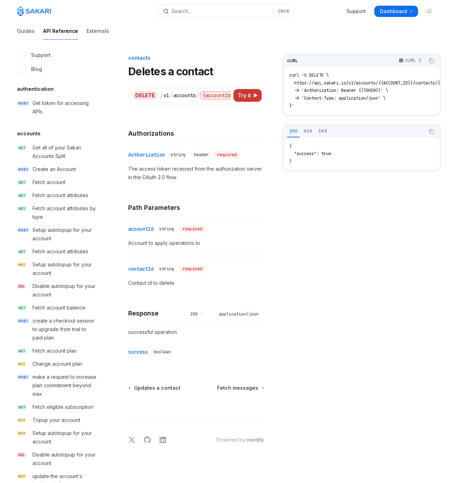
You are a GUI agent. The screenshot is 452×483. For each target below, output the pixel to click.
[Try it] (247, 95)
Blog (29, 69)
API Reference (60, 34)
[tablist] (354, 131)
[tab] (293, 131)
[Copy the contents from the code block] (431, 60)
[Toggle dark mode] (429, 11)
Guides (26, 34)
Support (356, 11)
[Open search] (226, 11)
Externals (98, 34)
